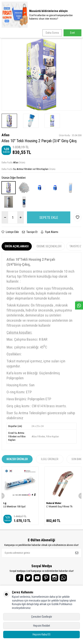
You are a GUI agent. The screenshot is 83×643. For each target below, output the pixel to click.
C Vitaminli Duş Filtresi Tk (59, 506)
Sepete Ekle (48, 217)
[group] (41, 74)
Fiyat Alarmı (49, 232)
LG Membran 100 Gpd (14, 506)
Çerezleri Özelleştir (41, 616)
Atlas (6, 135)
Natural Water (53, 503)
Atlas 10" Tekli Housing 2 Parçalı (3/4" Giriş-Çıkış (29, 35)
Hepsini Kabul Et (41, 634)
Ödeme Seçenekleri (49, 246)
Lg (4, 503)
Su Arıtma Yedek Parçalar (29, 32)
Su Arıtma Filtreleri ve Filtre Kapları (62, 32)
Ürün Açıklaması (17, 246)
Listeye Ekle (10, 232)
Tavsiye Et (30, 232)
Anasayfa (7, 32)
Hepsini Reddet (41, 625)
